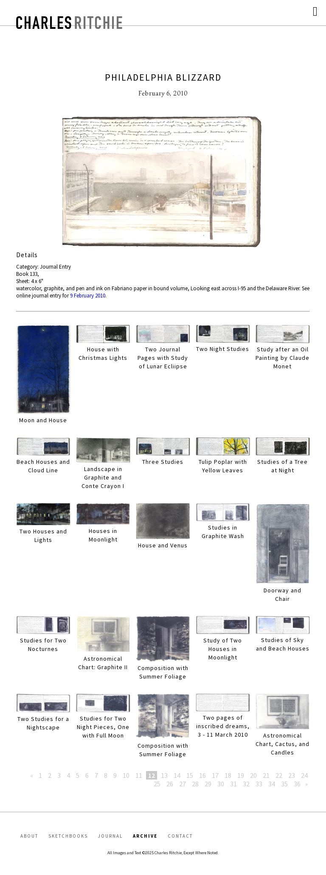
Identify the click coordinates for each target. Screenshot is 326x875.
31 (233, 784)
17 (215, 775)
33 (259, 784)
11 (138, 775)
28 (195, 784)
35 (284, 784)
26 (169, 784)
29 (208, 784)
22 (278, 775)
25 (157, 784)
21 (266, 775)
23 (291, 775)
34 (271, 784)
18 (228, 775)
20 (253, 775)
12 (151, 775)
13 (164, 775)
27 (182, 784)
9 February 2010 (87, 295)
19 (240, 775)
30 (220, 784)
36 (297, 784)
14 (177, 775)
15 (189, 775)
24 (304, 775)
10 (126, 775)
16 (202, 775)
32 (246, 784)
